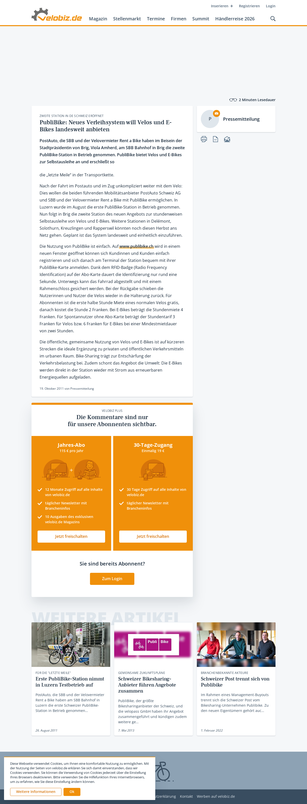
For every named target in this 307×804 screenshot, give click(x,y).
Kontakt (186, 796)
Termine (156, 19)
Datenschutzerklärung (157, 796)
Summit (200, 19)
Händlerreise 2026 (235, 19)
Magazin (98, 19)
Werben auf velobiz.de (216, 796)
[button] (72, 792)
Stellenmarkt (127, 19)
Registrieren (249, 6)
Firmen (178, 19)
